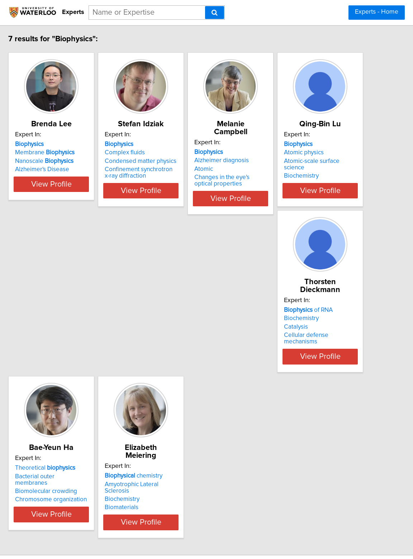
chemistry (81, 460)
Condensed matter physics (195, 161)
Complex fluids (180, 152)
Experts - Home (376, 12)
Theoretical (297, 302)
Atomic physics (72, 310)
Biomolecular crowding (298, 319)
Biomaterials (69, 485)
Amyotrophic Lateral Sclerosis (92, 468)
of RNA (184, 302)
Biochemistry (69, 327)
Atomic (276, 161)
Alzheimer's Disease (79, 169)
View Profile (97, 190)
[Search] (214, 12)
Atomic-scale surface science (90, 319)
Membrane (81, 152)
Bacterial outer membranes (303, 310)
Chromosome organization (303, 327)
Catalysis (172, 319)
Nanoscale (81, 161)
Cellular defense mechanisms (199, 327)
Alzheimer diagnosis (294, 152)
